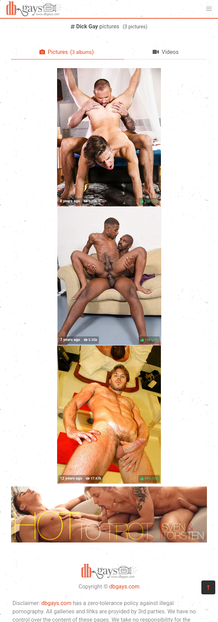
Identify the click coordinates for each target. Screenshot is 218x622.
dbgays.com (124, 586)
